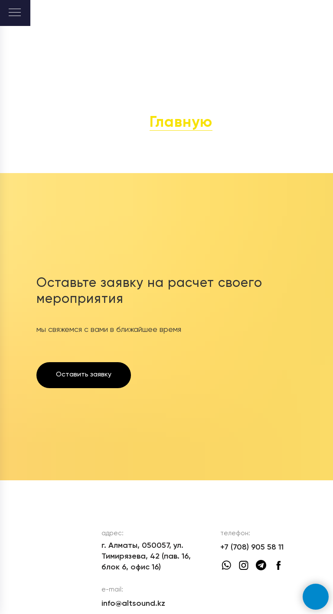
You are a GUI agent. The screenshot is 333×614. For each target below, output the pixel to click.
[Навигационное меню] (15, 13)
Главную (181, 122)
